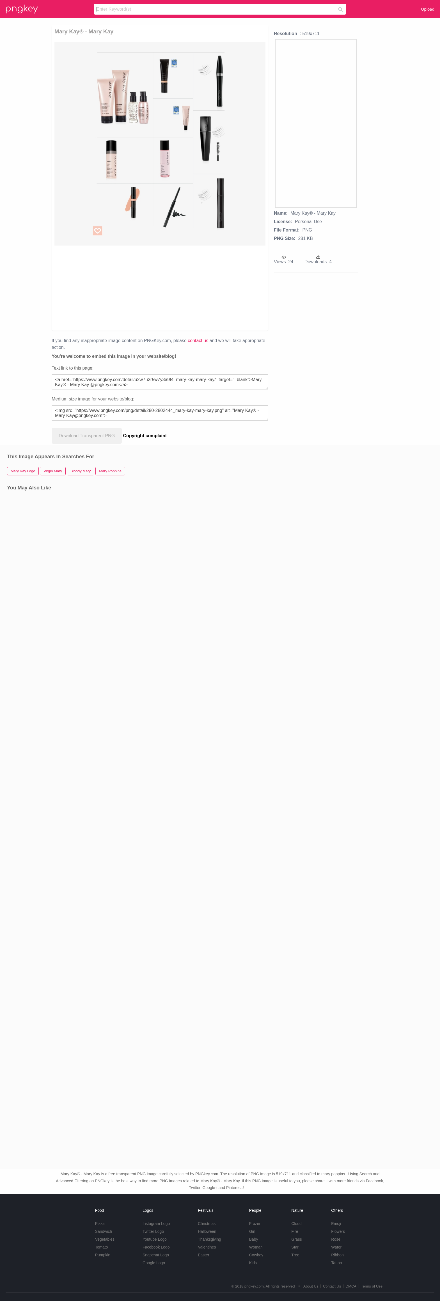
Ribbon (337, 1255)
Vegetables (104, 1239)
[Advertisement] (128, 287)
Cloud (296, 1223)
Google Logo (154, 1263)
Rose (335, 1239)
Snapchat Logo (156, 1255)
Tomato (101, 1247)
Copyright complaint (145, 435)
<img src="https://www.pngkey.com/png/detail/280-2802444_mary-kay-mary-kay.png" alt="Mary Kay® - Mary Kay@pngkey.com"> (160, 413)
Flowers (338, 1231)
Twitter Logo (153, 1231)
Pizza (100, 1223)
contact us (198, 340)
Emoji (336, 1223)
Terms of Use (371, 1286)
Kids (253, 1263)
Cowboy (256, 1255)
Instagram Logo (156, 1223)
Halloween (207, 1231)
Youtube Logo (155, 1239)
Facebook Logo (156, 1247)
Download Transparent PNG (87, 435)
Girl (252, 1231)
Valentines (207, 1247)
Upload (427, 9)
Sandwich (103, 1231)
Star (295, 1247)
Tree (295, 1255)
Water (336, 1247)
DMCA (351, 1286)
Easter (203, 1255)
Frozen (255, 1223)
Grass (296, 1239)
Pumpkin (102, 1255)
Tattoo (336, 1263)
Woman (256, 1247)
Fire (294, 1231)
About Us (310, 1286)
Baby (253, 1239)
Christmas (207, 1223)
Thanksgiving (209, 1239)
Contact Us (332, 1286)
